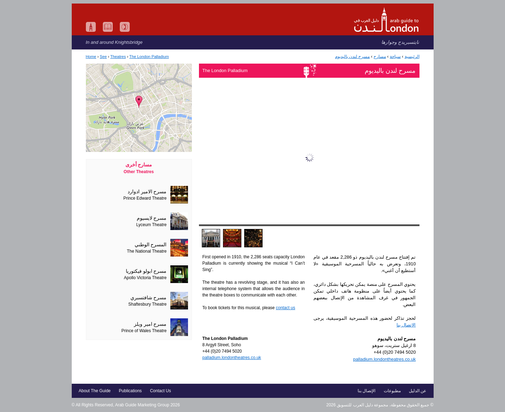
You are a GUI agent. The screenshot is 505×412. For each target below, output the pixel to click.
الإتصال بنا (406, 325)
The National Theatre (147, 251)
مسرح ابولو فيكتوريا (146, 271)
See (103, 56)
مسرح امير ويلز (150, 324)
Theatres (118, 56)
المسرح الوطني (151, 244)
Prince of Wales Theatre (143, 330)
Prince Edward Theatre (145, 198)
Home (91, 56)
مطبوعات (392, 390)
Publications (130, 390)
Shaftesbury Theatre (147, 304)
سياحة (395, 56)
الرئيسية (412, 56)
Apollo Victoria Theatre (145, 277)
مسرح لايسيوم (152, 218)
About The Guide (95, 390)
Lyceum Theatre (151, 224)
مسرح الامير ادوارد (147, 191)
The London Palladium (149, 56)
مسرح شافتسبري (148, 297)
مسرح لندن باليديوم (352, 56)
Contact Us (160, 390)
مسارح (380, 56)
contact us (285, 307)
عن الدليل (417, 390)
